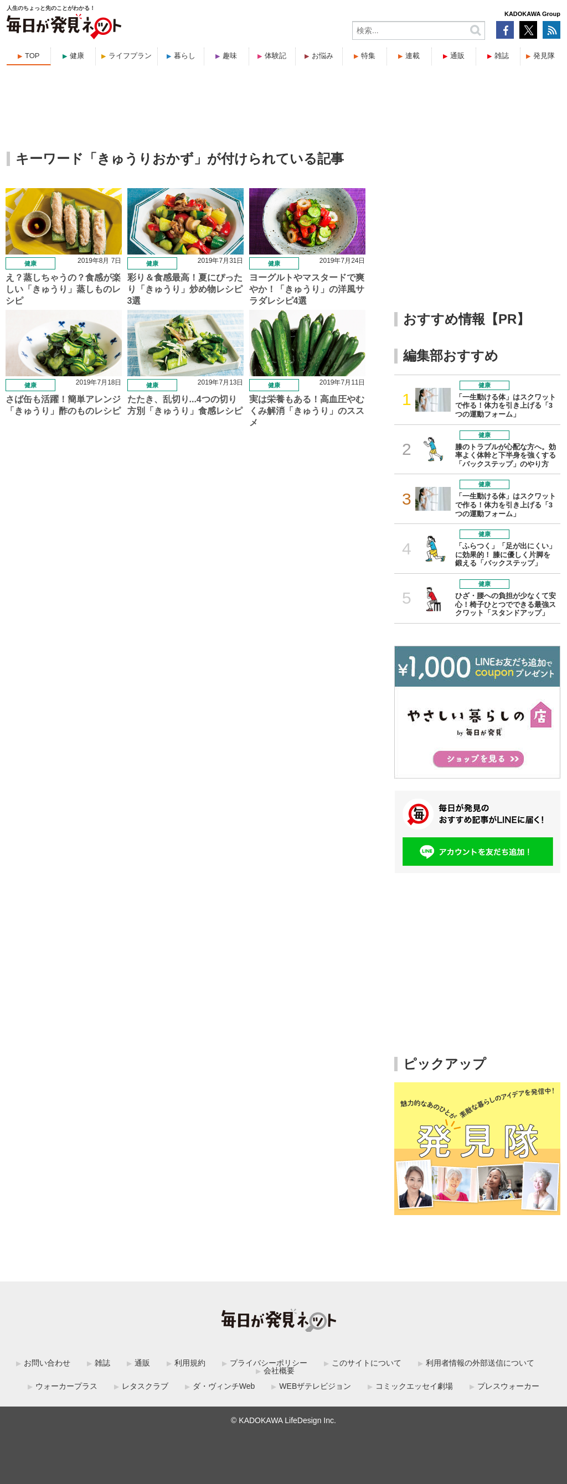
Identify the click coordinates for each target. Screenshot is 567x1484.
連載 (412, 55)
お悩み (322, 55)
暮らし (184, 55)
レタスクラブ (145, 1386)
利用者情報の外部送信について (480, 1363)
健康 (77, 55)
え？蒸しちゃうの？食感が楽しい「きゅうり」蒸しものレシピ (63, 289)
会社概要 (279, 1370)
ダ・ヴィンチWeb (224, 1386)
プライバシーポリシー (268, 1363)
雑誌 (501, 55)
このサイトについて (366, 1363)
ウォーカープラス (66, 1386)
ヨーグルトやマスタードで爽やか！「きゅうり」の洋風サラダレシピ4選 (306, 289)
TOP (32, 55)
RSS (551, 30)
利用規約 (189, 1363)
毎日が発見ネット (71, 26)
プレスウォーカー (508, 1386)
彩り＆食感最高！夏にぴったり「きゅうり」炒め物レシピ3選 (185, 289)
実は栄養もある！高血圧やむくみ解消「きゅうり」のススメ (306, 411)
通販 (457, 55)
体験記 (275, 55)
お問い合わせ (47, 1363)
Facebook (505, 30)
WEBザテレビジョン (315, 1386)
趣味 (230, 55)
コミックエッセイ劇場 (414, 1386)
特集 (368, 55)
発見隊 (544, 55)
